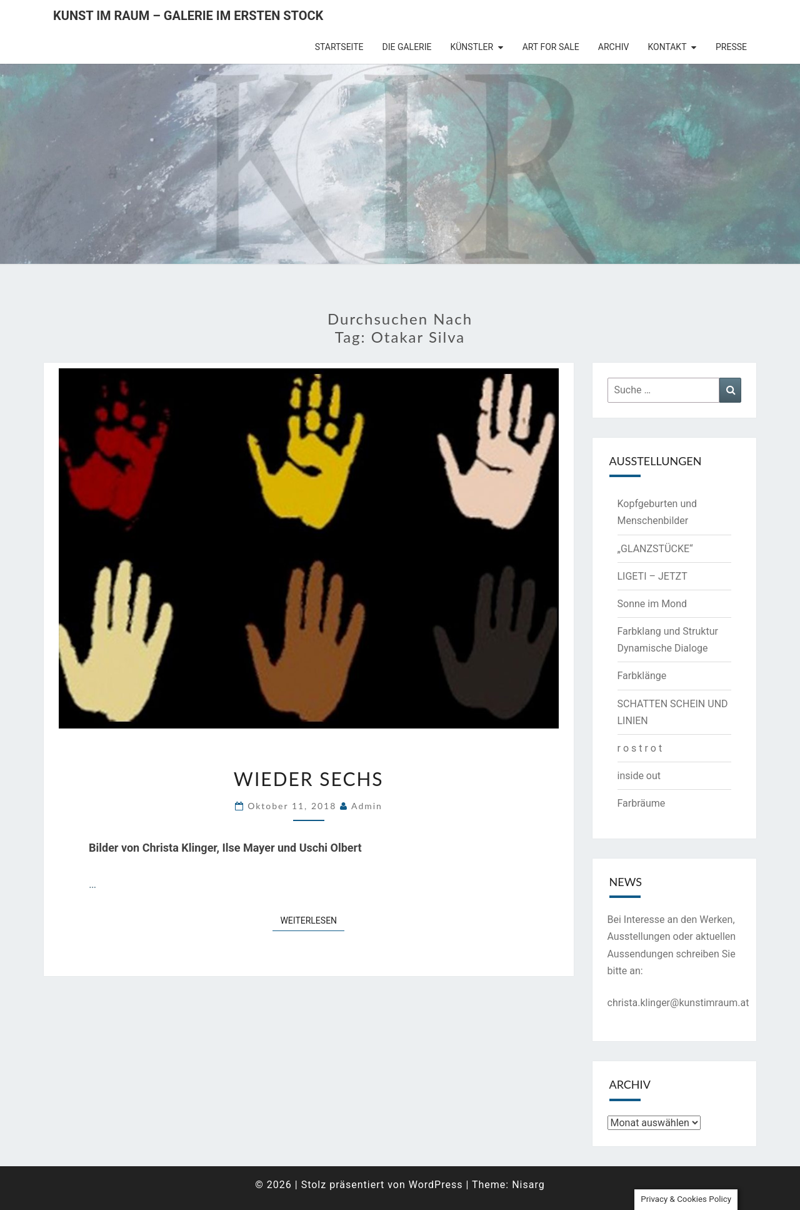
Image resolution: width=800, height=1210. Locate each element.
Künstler (472, 47)
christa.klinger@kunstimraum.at (678, 1003)
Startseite (339, 47)
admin (366, 805)
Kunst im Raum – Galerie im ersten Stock (188, 15)
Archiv (613, 47)
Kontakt (667, 47)
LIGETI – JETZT (653, 576)
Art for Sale (550, 47)
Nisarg (528, 1185)
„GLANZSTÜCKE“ (655, 549)
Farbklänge (642, 676)
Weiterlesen (312, 919)
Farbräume (642, 803)
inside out (639, 776)
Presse (731, 47)
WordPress (436, 1185)
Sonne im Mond (653, 604)
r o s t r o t (640, 748)
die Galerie (407, 47)
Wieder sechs (309, 778)
